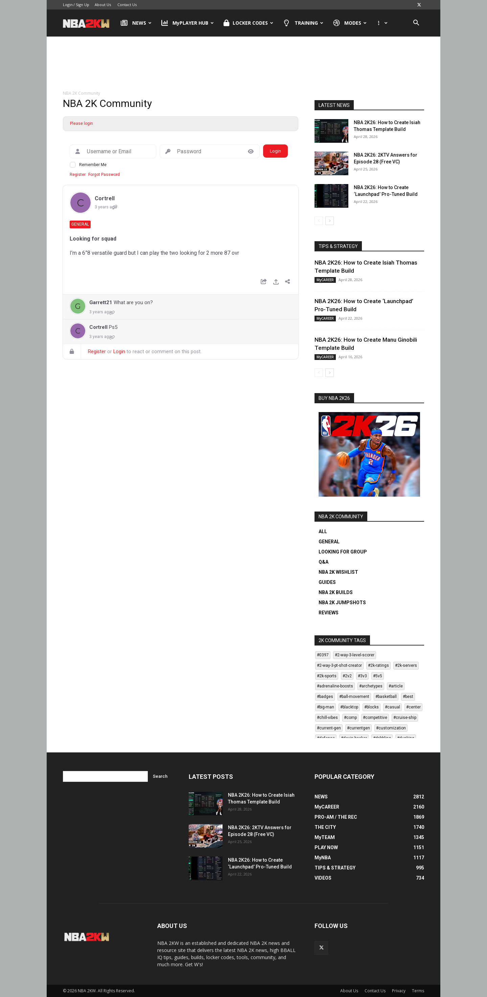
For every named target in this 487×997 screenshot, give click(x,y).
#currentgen (358, 728)
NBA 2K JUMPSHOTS (342, 602)
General (80, 224)
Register (78, 174)
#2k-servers (406, 665)
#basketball (386, 696)
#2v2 (347, 676)
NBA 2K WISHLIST (338, 572)
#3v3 (362, 676)
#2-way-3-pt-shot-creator (339, 665)
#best (408, 696)
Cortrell (105, 198)
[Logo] (89, 23)
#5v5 (377, 676)
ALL (323, 531)
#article (396, 686)
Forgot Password (104, 174)
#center (413, 707)
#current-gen (329, 728)
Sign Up (82, 4)
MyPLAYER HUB (187, 23)
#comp (350, 717)
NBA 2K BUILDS (336, 592)
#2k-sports (327, 676)
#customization (391, 728)
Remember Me (93, 164)
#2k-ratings (378, 665)
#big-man (325, 707)
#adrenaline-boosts (335, 686)
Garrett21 (100, 302)
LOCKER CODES (248, 23)
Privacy (398, 991)
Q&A (323, 562)
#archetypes (370, 686)
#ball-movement (354, 696)
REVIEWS (329, 612)
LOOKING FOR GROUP (343, 551)
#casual (392, 707)
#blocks (371, 707)
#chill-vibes (327, 717)
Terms (418, 991)
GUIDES (327, 582)
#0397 (323, 655)
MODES (350, 23)
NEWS (136, 23)
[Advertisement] (243, 64)
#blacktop (349, 707)
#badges (325, 696)
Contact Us (127, 4)
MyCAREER (325, 279)
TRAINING (303, 23)
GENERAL (329, 541)
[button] (416, 23)
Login (68, 4)
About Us (103, 4)
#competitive (375, 717)
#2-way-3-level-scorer (354, 655)
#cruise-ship (404, 717)
